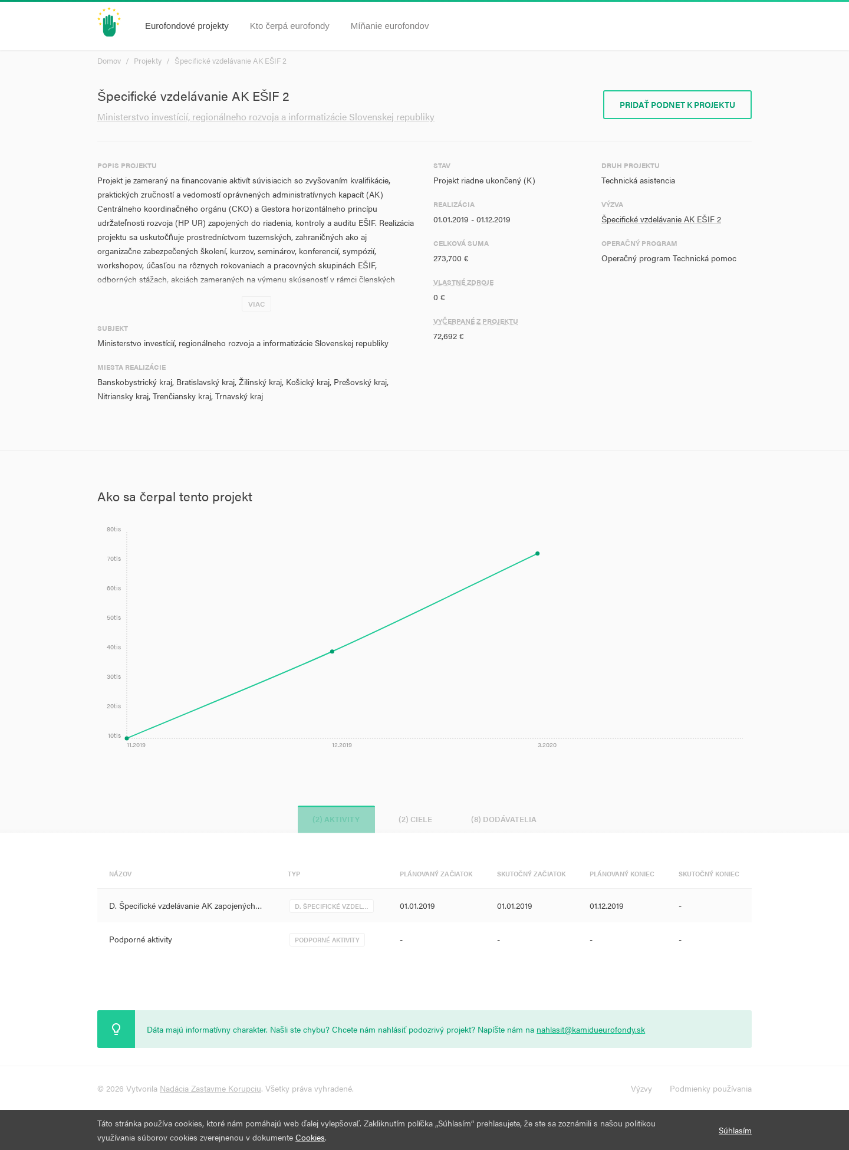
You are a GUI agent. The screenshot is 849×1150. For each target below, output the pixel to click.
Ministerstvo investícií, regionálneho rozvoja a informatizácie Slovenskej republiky (266, 116)
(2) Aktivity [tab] (331, 818)
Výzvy (641, 1088)
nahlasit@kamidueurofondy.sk (591, 1029)
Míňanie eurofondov (390, 26)
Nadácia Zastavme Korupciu (210, 1088)
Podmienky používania (711, 1088)
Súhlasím (735, 1130)
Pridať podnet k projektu (677, 104)
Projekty (148, 60)
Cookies (310, 1137)
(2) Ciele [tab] (415, 818)
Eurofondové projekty (187, 26)
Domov (109, 60)
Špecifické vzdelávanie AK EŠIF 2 (231, 60)
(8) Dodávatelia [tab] (508, 818)
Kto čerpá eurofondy (290, 26)
